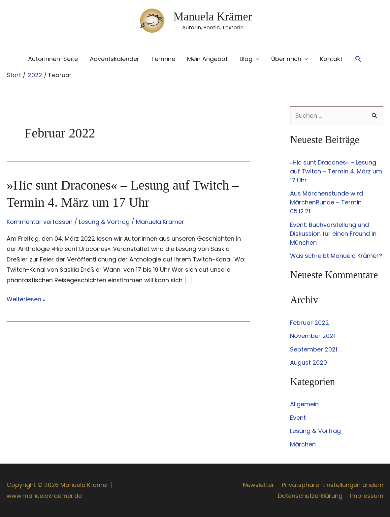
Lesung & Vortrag (104, 222)
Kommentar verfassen (40, 222)
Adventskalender (114, 59)
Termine (163, 59)
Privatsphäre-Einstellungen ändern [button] (332, 485)
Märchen (303, 444)
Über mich (286, 59)
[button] (358, 59)
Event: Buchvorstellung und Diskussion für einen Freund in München (333, 234)
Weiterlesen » (26, 299)
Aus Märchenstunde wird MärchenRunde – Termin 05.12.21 (326, 202)
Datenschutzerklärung (310, 496)
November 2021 (312, 336)
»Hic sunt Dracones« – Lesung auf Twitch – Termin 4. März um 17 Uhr (336, 171)
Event (298, 417)
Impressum (366, 496)
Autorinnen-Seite (53, 59)
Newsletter (258, 485)
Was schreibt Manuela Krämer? (336, 256)
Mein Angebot (207, 59)
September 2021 (313, 349)
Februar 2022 (309, 323)
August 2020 (308, 362)
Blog (246, 59)
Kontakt (331, 59)
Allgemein (304, 404)
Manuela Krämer (212, 16)
